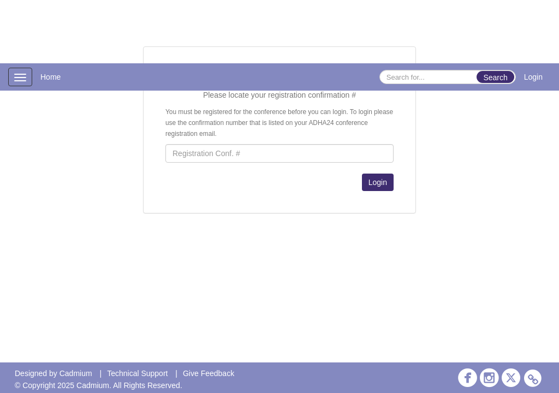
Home (50, 77)
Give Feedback (208, 373)
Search (495, 77)
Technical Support (137, 373)
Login (533, 77)
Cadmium (76, 373)
